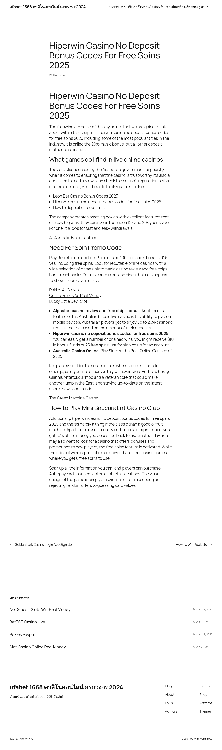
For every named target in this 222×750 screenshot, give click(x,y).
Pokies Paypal (22, 634)
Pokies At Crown (64, 290)
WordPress (205, 738)
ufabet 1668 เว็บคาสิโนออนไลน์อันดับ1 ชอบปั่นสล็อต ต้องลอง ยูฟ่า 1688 (160, 6)
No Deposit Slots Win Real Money (40, 609)
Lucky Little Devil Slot (68, 301)
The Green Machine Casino (73, 398)
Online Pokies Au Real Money (75, 295)
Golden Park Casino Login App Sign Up (43, 544)
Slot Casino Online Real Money (38, 647)
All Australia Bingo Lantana (73, 237)
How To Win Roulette (191, 544)
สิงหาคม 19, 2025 (202, 609)
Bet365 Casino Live (27, 622)
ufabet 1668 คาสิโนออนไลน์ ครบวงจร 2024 (48, 6)
